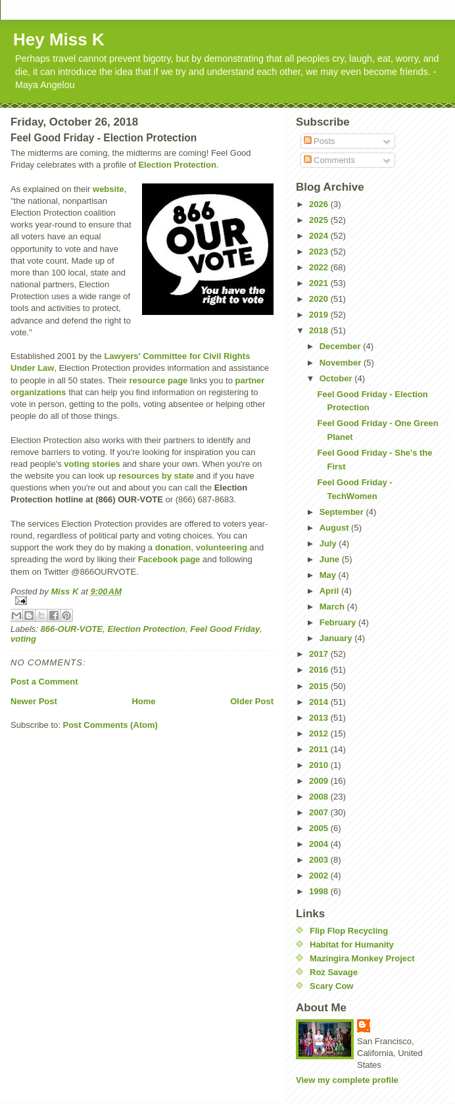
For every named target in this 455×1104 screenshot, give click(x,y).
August (335, 528)
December (341, 346)
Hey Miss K (59, 39)
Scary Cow (331, 986)
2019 (320, 315)
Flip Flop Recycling (349, 931)
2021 (320, 283)
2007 (320, 812)
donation (173, 547)
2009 (320, 781)
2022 (320, 267)
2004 (320, 844)
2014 (320, 702)
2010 (320, 765)
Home (143, 701)
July (329, 543)
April (330, 591)
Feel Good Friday (225, 629)
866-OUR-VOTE (72, 629)
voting (23, 639)
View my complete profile (347, 1080)
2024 (320, 236)
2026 (320, 204)
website (108, 189)
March (333, 607)
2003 (320, 860)
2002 (320, 875)
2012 (320, 733)
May (329, 575)
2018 (320, 330)
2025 (320, 220)
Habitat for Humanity (352, 944)
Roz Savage (334, 972)
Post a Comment (44, 681)
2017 (320, 654)
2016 (320, 670)
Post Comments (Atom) (110, 725)
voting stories (92, 464)
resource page (158, 380)
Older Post (252, 701)
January (337, 638)
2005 (320, 828)
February (339, 622)
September (343, 512)
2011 (320, 749)
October (337, 378)
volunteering (221, 547)
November (342, 363)
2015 (320, 686)
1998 (320, 891)
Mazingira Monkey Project (362, 958)
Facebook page (169, 559)
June (331, 559)
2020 (320, 299)
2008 (320, 797)
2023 (320, 251)
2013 (320, 718)
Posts (319, 141)
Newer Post (34, 701)
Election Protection (177, 165)
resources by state (156, 476)
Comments (329, 160)
